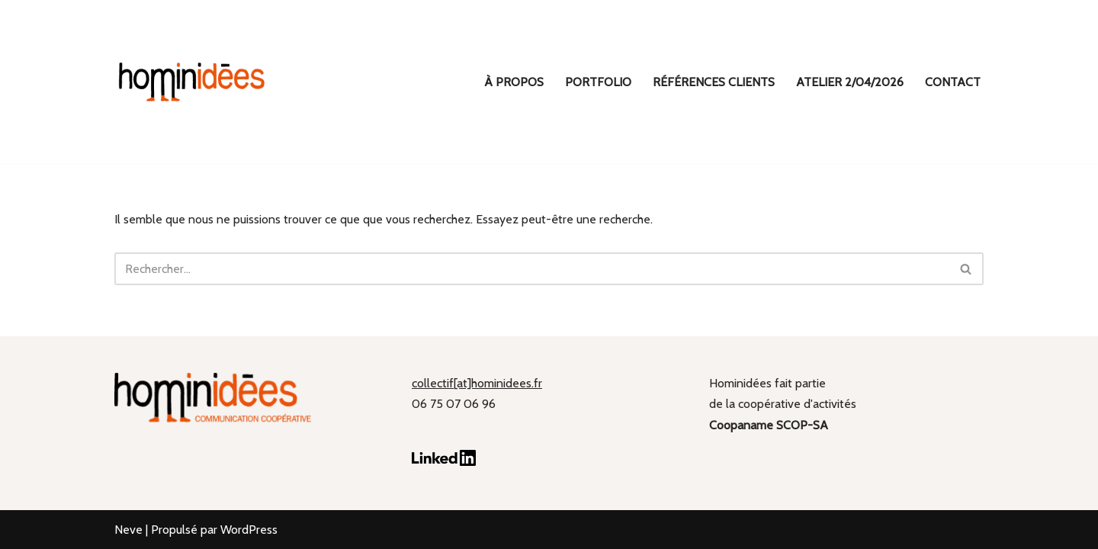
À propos (514, 82)
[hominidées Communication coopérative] (190, 81)
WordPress (249, 529)
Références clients (714, 82)
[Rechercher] (531, 268)
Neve (128, 529)
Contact (953, 82)
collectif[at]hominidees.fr (477, 383)
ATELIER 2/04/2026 (850, 82)
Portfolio (598, 82)
